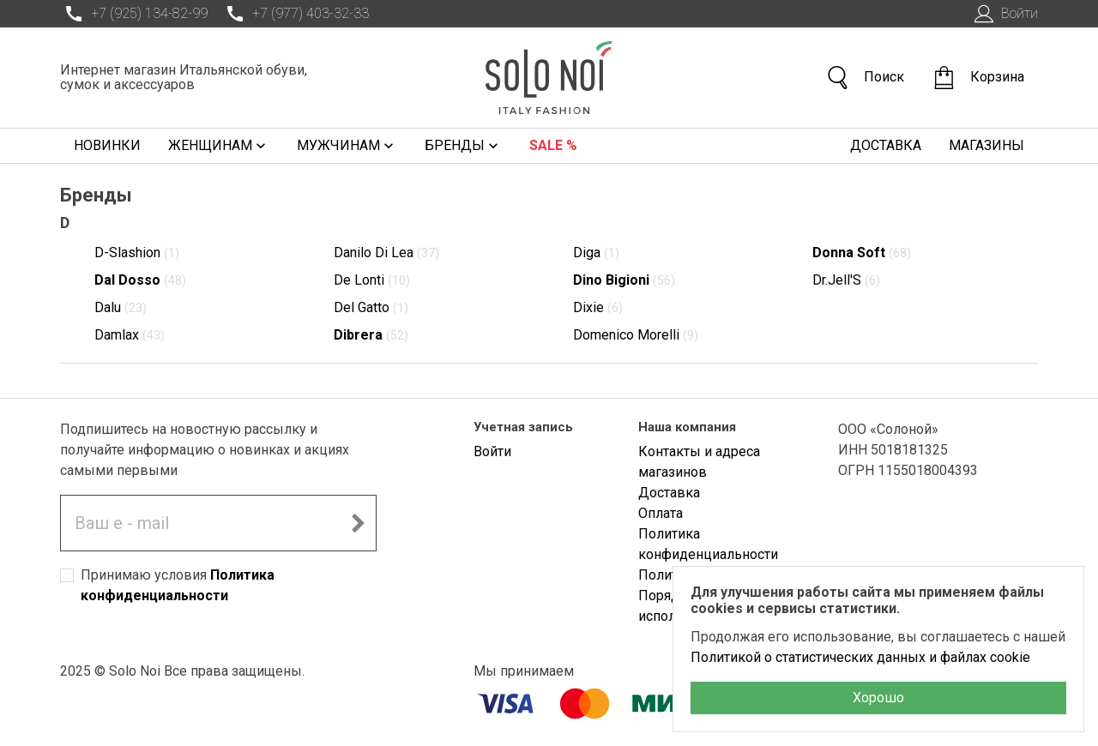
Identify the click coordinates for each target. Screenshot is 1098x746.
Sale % (553, 145)
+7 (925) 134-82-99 (134, 13)
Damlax (129, 335)
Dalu (120, 307)
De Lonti (372, 280)
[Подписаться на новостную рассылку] (358, 523)
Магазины (986, 145)
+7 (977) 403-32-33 (295, 13)
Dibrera (371, 335)
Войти (1004, 13)
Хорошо (878, 697)
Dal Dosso (140, 280)
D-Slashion (136, 252)
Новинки (107, 145)
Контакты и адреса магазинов (699, 461)
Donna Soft (861, 252)
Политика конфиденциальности (708, 544)
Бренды (463, 145)
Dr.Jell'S (846, 280)
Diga (596, 252)
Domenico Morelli (635, 335)
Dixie (598, 307)
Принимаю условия (177, 585)
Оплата (660, 513)
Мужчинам (347, 145)
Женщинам (218, 145)
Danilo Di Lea (386, 252)
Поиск (864, 77)
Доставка (885, 145)
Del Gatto (371, 307)
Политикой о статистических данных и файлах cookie (860, 657)
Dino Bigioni (624, 280)
